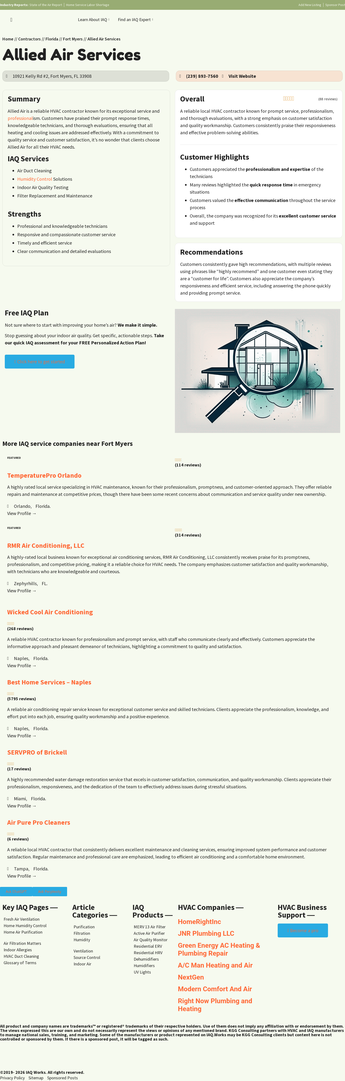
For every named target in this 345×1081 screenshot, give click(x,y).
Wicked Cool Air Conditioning (50, 612)
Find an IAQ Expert (136, 19)
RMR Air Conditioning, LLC (45, 545)
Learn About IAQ (94, 19)
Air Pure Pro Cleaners (38, 822)
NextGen (191, 977)
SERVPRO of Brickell (37, 752)
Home (7, 39)
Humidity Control (34, 179)
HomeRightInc (199, 922)
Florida (52, 39)
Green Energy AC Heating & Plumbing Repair (219, 949)
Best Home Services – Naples (49, 682)
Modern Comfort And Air (215, 989)
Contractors (29, 39)
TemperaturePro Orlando (44, 475)
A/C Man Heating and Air (215, 965)
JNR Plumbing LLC (206, 933)
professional (20, 118)
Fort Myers (73, 39)
